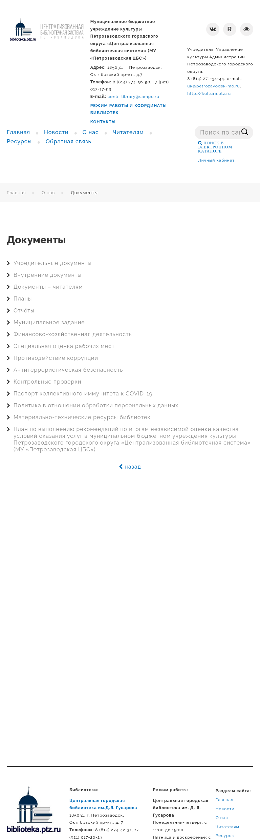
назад (130, 467)
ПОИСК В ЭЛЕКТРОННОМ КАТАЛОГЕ (215, 147)
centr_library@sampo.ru (133, 96)
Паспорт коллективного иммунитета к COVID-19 (83, 393)
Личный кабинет (216, 160)
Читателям (227, 826)
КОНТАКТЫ (103, 122)
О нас (48, 192)
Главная (16, 192)
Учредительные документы (53, 263)
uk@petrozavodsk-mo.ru (213, 86)
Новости (225, 808)
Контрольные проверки (47, 381)
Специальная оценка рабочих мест (64, 346)
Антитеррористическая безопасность (68, 370)
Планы (23, 298)
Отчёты (24, 310)
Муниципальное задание (49, 322)
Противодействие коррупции (56, 358)
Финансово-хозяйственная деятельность (73, 334)
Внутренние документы (48, 275)
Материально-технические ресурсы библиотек (82, 417)
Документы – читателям (48, 287)
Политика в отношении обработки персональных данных (96, 405)
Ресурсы (225, 835)
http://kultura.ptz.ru (209, 93)
